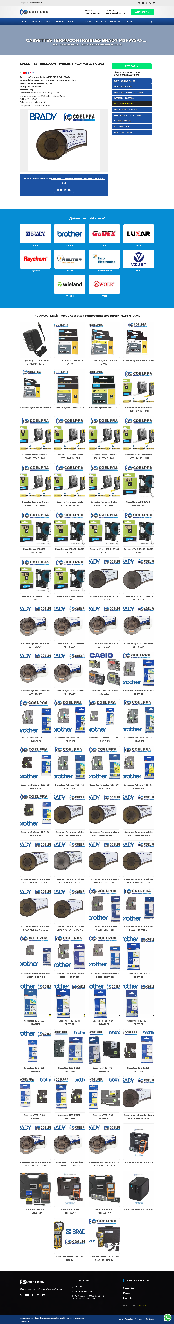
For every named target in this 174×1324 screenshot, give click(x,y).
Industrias (73, 22)
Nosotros (115, 22)
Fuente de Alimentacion (124, 81)
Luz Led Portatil (121, 126)
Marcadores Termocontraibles (128, 92)
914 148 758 (80, 1287)
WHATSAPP (142, 12)
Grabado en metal (122, 121)
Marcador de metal (123, 87)
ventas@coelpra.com (115, 13)
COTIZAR (131, 66)
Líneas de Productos (42, 22)
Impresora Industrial (124, 98)
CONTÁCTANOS (64, 190)
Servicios (87, 22)
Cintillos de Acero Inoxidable (127, 115)
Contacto (129, 22)
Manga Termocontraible (125, 109)
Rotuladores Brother (69, 45)
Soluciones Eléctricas (126, 75)
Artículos (101, 22)
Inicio (24, 22)
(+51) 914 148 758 (92, 13)
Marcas (60, 22)
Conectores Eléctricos (124, 132)
